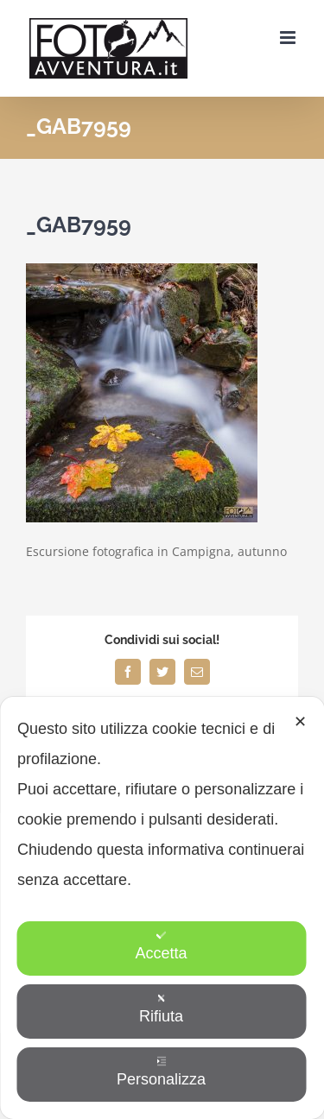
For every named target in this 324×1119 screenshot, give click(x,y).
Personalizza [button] (161, 1072)
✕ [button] (300, 721)
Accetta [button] (161, 946)
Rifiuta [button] (161, 1009)
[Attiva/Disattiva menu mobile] (289, 37)
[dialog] (162, 908)
